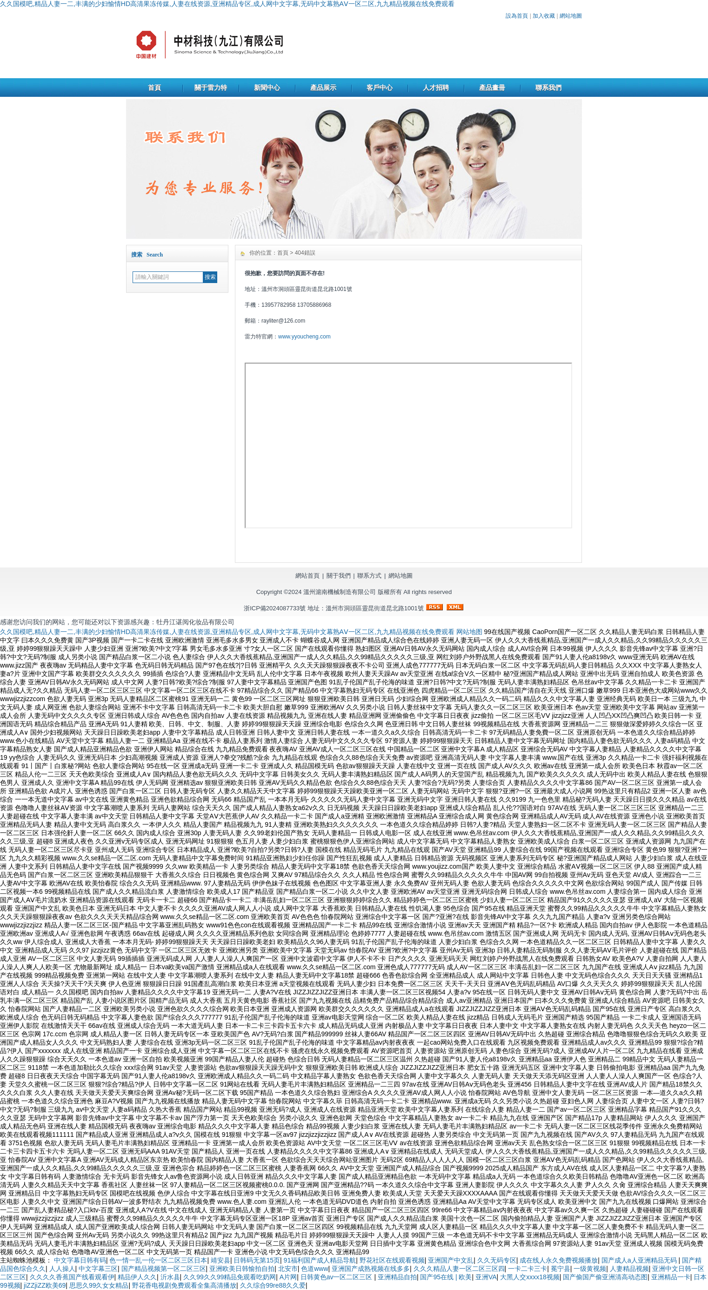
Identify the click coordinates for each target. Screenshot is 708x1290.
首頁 (154, 87)
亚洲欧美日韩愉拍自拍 (241, 1268)
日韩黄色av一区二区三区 (337, 1277)
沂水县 (170, 1277)
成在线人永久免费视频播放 (559, 1260)
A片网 (288, 1277)
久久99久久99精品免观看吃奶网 (229, 1277)
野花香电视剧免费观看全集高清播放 (184, 1285)
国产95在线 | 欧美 (446, 1277)
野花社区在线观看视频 (392, 1260)
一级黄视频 (590, 1268)
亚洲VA (486, 1277)
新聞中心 (267, 87)
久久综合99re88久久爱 (273, 1285)
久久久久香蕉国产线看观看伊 (72, 1277)
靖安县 (220, 1260)
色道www (314, 1268)
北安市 (288, 1268)
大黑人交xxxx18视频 (530, 1277)
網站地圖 (571, 16)
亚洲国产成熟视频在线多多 (371, 1268)
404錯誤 (305, 253)
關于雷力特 (210, 87)
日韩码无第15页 (257, 1260)
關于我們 (339, 575)
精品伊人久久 (137, 1277)
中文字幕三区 (98, 1268)
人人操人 (62, 1268)
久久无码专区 (496, 1260)
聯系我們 (548, 87)
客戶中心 (380, 87)
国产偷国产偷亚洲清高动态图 (605, 1277)
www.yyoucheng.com (304, 336)
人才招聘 (436, 87)
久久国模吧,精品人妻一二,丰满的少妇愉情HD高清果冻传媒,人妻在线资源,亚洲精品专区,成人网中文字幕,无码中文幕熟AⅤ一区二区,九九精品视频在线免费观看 (227, 3)
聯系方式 (369, 575)
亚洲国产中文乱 (451, 1260)
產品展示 (323, 87)
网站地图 (469, 631)
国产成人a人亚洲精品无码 (640, 1260)
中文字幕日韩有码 (80, 1260)
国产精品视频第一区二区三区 (163, 1268)
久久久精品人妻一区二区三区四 (459, 1268)
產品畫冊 (492, 87)
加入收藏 (544, 16)
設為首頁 (517, 16)
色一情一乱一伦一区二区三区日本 (158, 1260)
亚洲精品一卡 (670, 1277)
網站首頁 (307, 575)
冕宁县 (560, 1268)
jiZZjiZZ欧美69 (45, 1285)
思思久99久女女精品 (99, 1285)
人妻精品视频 (629, 1268)
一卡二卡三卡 (527, 1268)
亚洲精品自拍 (397, 1277)
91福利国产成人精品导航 (320, 1260)
